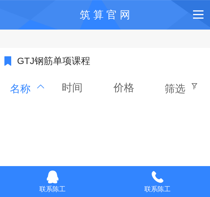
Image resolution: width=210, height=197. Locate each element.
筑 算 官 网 (105, 15)
